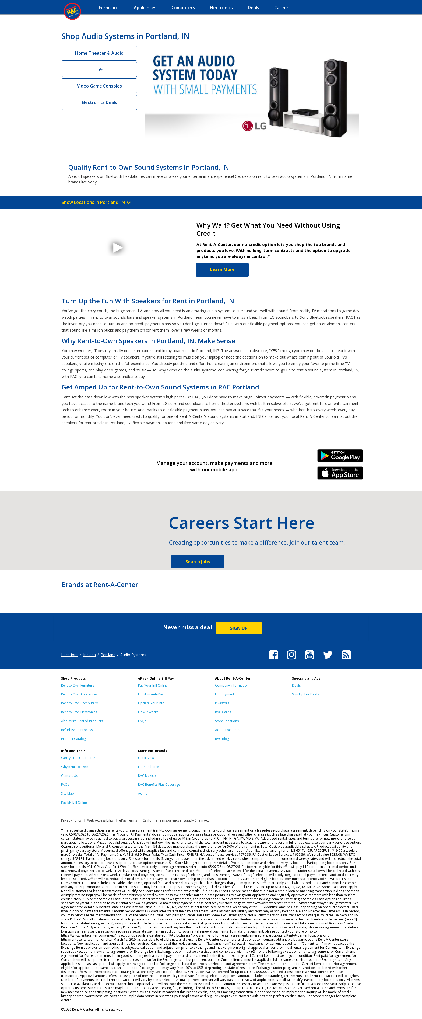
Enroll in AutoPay (151, 694)
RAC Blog (222, 738)
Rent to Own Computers (79, 703)
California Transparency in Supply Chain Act (176, 820)
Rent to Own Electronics (79, 712)
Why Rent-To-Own (74, 766)
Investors (222, 703)
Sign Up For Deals (305, 694)
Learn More (222, 269)
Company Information (232, 685)
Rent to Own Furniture (77, 685)
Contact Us (69, 775)
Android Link (340, 458)
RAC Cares (223, 712)
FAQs (142, 721)
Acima (142, 793)
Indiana (89, 654)
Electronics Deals (99, 102)
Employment (224, 694)
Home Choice (148, 766)
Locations (69, 654)
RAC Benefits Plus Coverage (159, 784)
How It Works (148, 712)
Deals (296, 685)
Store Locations (227, 721)
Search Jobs (197, 562)
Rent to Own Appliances (79, 694)
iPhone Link (340, 475)
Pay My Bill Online (74, 802)
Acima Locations (227, 730)
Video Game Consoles (99, 86)
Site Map (67, 793)
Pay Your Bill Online (153, 685)
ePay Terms (128, 820)
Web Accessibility (100, 820)
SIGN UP (239, 628)
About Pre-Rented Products (82, 721)
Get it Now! (146, 758)
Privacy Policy (71, 820)
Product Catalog (73, 738)
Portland (108, 654)
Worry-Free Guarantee (78, 758)
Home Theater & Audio (99, 53)
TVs (99, 69)
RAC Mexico (147, 775)
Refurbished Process (77, 730)
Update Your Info (151, 703)
